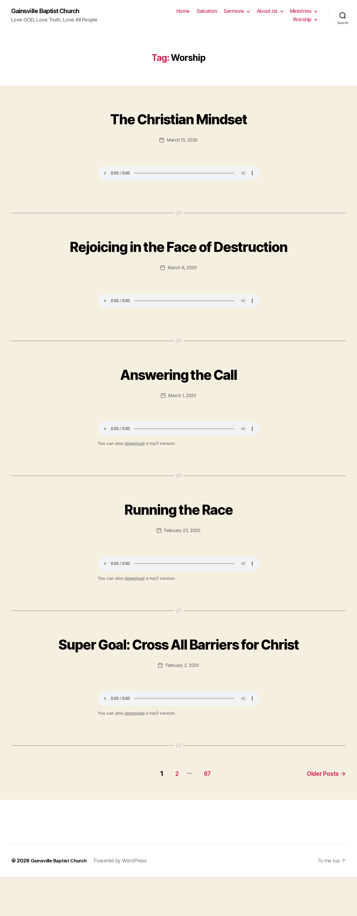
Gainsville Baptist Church (48, 11)
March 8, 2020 (182, 288)
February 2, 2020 (182, 706)
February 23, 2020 (182, 551)
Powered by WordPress (125, 900)
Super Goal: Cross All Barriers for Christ (179, 674)
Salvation (207, 11)
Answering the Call (178, 394)
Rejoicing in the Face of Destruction (178, 256)
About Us (267, 11)
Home (183, 11)
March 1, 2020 (182, 416)
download (135, 464)
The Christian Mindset (178, 118)
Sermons (234, 11)
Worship (302, 20)
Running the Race (178, 529)
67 (203, 813)
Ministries (301, 11)
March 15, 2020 (182, 140)
